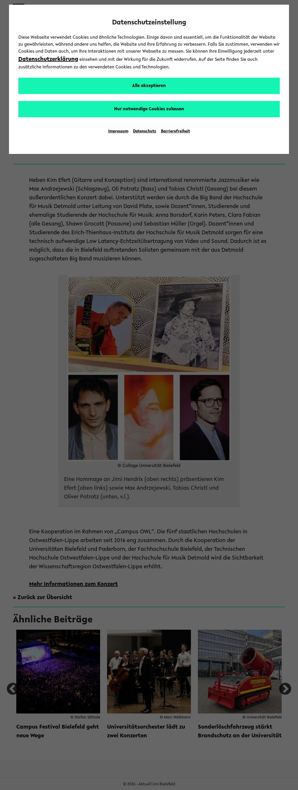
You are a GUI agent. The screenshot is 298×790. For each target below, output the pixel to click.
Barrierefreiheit (175, 131)
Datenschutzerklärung (48, 59)
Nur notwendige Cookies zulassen (149, 109)
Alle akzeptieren (149, 86)
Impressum (118, 131)
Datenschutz (144, 131)
